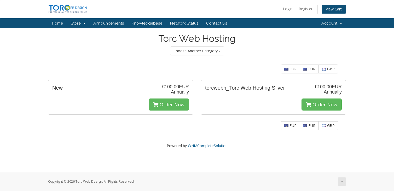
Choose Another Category (197, 50)
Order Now (168, 104)
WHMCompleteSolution (208, 145)
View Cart (334, 9)
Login (287, 8)
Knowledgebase (147, 23)
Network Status (184, 23)
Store (78, 23)
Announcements (108, 23)
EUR (290, 68)
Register (305, 8)
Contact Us (216, 23)
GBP (328, 68)
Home (57, 23)
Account (331, 23)
